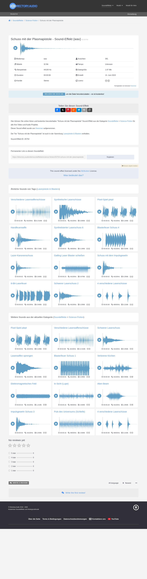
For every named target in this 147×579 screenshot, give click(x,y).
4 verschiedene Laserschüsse (112, 283)
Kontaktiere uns (99, 550)
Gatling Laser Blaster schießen (69, 255)
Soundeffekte (113, 121)
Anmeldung (132, 14)
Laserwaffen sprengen (22, 387)
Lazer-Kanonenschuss (22, 255)
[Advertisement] (74, 323)
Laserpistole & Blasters (72, 134)
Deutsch (13, 14)
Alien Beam (103, 415)
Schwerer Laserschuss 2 (66, 283)
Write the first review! (73, 524)
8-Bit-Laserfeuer (19, 283)
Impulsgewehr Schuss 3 (22, 443)
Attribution (85, 171)
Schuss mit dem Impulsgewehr (112, 255)
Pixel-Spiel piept (105, 199)
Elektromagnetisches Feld (23, 415)
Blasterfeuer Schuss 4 (108, 227)
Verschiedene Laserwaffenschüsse (28, 199)
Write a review (19, 514)
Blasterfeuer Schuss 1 (65, 387)
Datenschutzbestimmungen (75, 550)
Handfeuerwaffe (19, 227)
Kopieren (109, 156)
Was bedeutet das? (73, 175)
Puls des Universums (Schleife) (69, 443)
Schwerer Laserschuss (108, 359)
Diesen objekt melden (130, 166)
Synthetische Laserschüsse (67, 199)
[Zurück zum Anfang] (130, 541)
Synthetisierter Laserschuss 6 (68, 227)
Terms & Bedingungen (51, 550)
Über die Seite (34, 550)
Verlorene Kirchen (106, 387)
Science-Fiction (126, 121)
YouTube (115, 550)
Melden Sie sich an (54, 94)
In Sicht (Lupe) (61, 415)
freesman (133, 86)
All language (113, 514)
